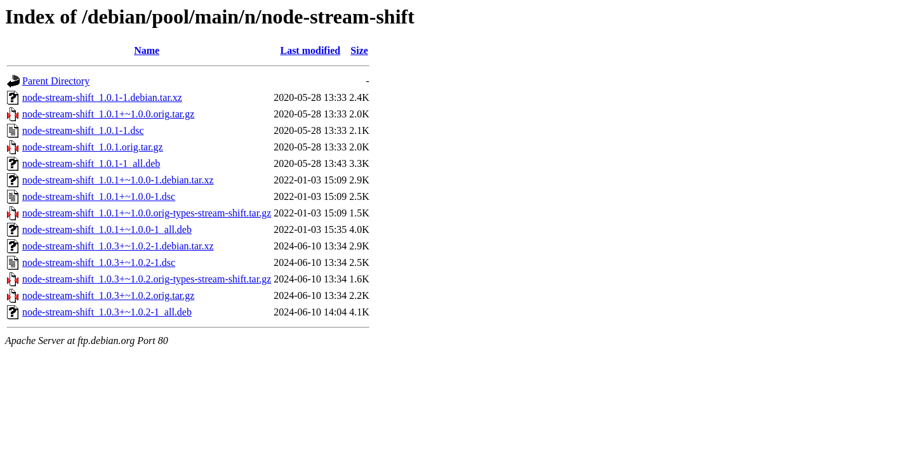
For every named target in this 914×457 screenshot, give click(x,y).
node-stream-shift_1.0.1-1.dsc (83, 130)
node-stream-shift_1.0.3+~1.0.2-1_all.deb (107, 312)
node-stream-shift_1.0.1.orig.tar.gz (92, 147)
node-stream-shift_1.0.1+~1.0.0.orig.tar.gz (108, 114)
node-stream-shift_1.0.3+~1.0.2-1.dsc (98, 262)
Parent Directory (55, 81)
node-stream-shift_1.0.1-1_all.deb (91, 163)
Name (146, 50)
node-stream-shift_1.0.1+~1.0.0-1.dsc (98, 196)
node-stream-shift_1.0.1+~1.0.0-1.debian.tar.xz (118, 180)
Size (359, 50)
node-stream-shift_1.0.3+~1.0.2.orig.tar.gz (108, 295)
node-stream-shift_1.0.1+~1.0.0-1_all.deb (107, 229)
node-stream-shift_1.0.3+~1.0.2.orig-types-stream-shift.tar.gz (146, 279)
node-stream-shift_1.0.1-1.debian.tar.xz (102, 97)
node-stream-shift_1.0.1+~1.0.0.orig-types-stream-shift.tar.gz (146, 213)
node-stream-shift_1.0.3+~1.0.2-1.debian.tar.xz (118, 246)
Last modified (310, 50)
